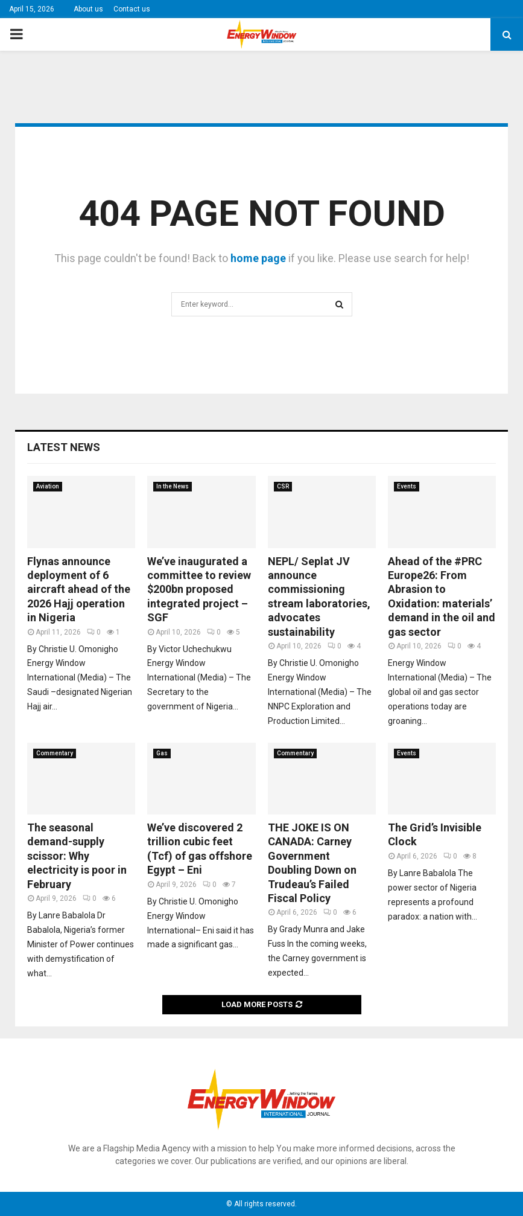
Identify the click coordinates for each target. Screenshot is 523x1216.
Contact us (131, 9)
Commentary (54, 753)
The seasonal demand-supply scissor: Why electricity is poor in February (77, 856)
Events (406, 486)
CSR (283, 486)
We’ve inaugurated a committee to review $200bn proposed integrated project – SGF (199, 589)
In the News (172, 486)
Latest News (63, 447)
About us (88, 9)
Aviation (47, 486)
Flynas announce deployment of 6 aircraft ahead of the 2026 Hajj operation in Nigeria (78, 589)
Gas (162, 753)
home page (258, 258)
